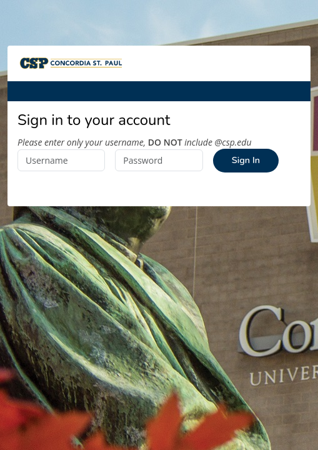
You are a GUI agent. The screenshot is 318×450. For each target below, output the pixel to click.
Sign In (246, 160)
